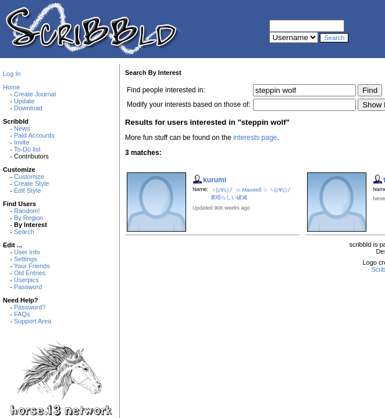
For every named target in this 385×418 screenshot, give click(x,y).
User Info (27, 251)
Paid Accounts (34, 135)
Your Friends (32, 265)
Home (11, 87)
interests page (255, 138)
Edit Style (27, 190)
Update (24, 101)
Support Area (32, 321)
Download (28, 108)
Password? (29, 307)
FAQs (22, 314)
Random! (27, 210)
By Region (29, 217)
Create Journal (35, 94)
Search (24, 231)
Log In (12, 73)
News (22, 128)
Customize (29, 176)
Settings (25, 258)
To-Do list (27, 149)
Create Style (31, 183)
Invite (21, 142)
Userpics (26, 279)
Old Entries (29, 272)
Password (28, 286)
